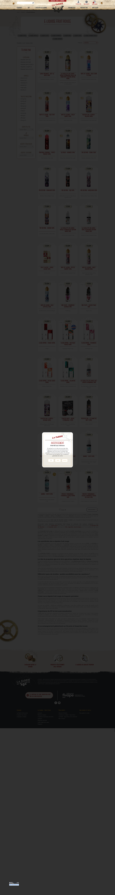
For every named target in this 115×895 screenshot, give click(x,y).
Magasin (53, 0)
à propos (61, 0)
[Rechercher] (25, 3)
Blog (57, 0)
